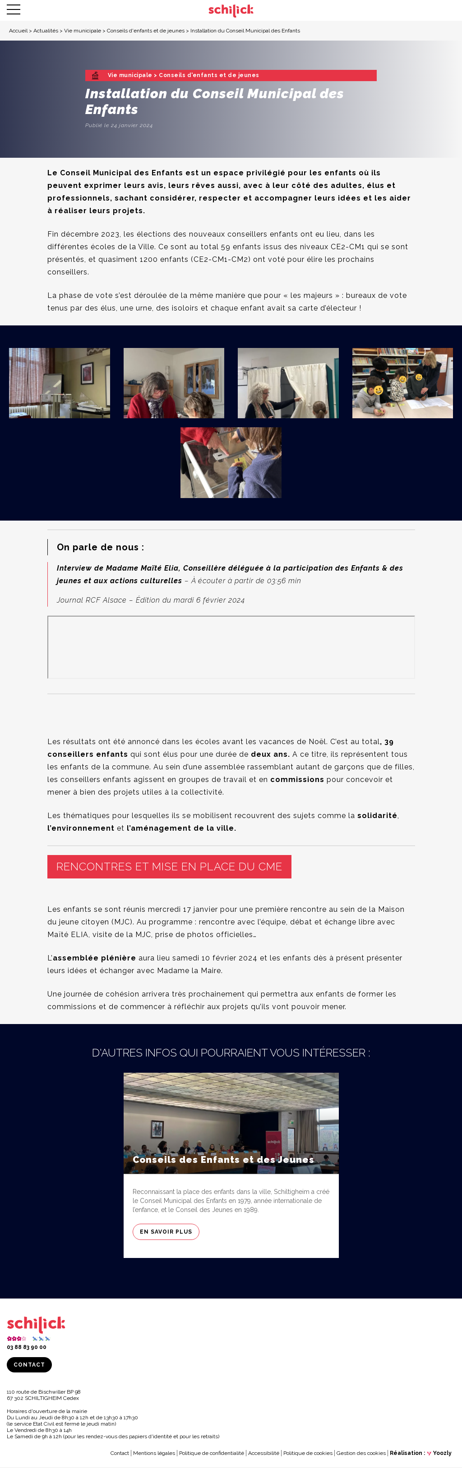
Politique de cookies (308, 1454)
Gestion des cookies (361, 1454)
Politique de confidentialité (211, 1454)
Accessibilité (263, 1454)
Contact (29, 1366)
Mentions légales (154, 1454)
